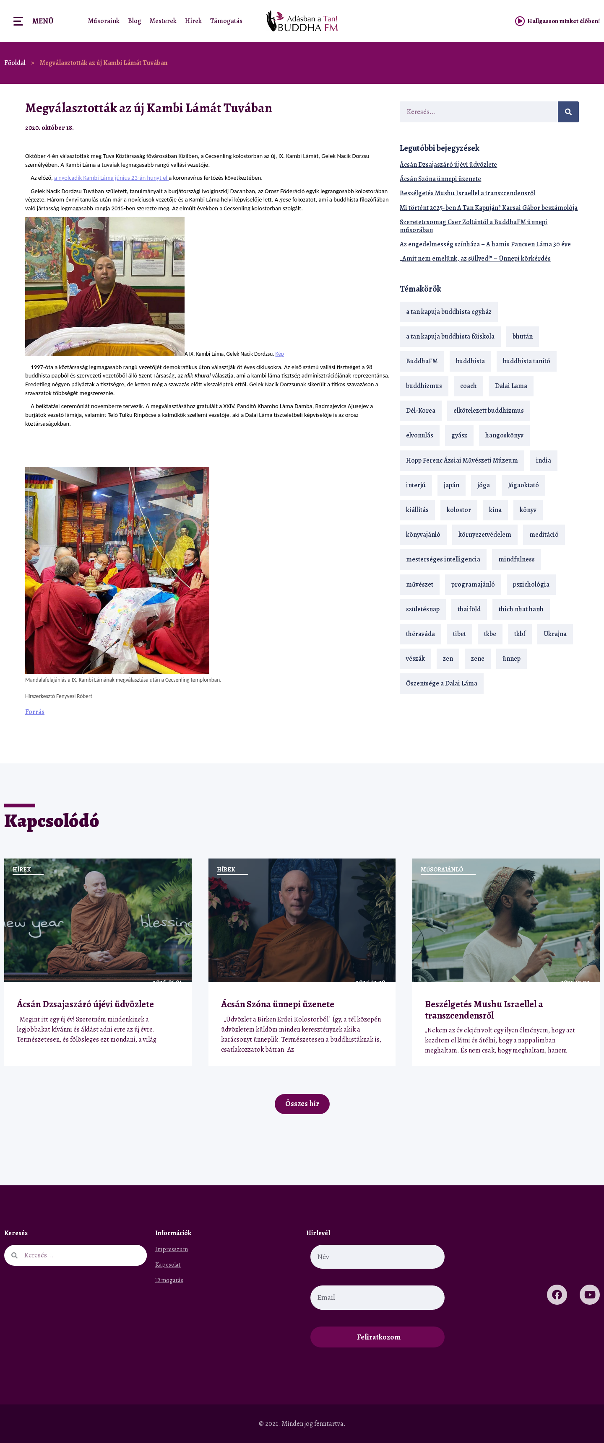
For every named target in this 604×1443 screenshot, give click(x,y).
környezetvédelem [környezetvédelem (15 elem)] (484, 534)
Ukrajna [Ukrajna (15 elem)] (555, 634)
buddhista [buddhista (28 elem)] (470, 361)
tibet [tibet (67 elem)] (459, 634)
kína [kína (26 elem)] (495, 510)
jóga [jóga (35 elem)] (483, 485)
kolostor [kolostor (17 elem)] (459, 510)
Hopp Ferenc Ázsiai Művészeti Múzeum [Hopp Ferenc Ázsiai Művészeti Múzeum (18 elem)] (462, 460)
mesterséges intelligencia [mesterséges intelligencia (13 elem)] (443, 559)
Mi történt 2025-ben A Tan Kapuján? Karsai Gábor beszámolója (489, 207)
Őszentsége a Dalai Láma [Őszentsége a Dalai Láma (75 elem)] (441, 683)
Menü (42, 21)
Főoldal (15, 62)
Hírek (193, 21)
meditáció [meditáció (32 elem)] (544, 534)
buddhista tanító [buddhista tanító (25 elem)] (526, 361)
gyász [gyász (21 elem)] (459, 435)
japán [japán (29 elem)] (451, 485)
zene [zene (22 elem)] (477, 658)
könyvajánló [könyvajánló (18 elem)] (423, 534)
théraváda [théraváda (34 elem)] (420, 634)
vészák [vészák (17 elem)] (415, 658)
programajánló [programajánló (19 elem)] (473, 584)
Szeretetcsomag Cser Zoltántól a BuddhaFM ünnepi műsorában (473, 226)
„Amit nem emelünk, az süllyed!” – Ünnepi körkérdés (475, 258)
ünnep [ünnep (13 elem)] (511, 658)
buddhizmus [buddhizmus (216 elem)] (424, 385)
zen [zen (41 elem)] (448, 658)
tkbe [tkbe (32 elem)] (490, 634)
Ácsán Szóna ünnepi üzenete (440, 179)
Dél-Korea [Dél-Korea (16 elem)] (420, 410)
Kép (280, 353)
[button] (363, 127)
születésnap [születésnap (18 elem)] (423, 609)
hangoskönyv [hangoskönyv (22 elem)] (504, 435)
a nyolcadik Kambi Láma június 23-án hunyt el (111, 177)
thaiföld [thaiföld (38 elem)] (469, 609)
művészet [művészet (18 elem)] (419, 584)
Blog (134, 21)
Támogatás (226, 21)
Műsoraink (104, 21)
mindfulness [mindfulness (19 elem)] (516, 559)
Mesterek (163, 21)
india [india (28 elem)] (543, 460)
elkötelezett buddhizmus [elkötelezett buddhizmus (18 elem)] (488, 410)
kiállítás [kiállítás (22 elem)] (417, 510)
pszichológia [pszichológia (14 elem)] (531, 584)
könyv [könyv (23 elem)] (528, 510)
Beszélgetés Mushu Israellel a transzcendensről (467, 193)
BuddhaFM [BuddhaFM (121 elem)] (422, 361)
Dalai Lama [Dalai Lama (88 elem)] (511, 385)
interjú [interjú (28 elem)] (416, 485)
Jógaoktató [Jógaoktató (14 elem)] (523, 485)
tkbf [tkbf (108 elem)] (520, 634)
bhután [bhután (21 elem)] (523, 336)
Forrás (34, 711)
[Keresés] (568, 111)
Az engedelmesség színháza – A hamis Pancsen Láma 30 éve (485, 244)
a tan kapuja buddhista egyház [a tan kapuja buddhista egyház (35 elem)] (449, 311)
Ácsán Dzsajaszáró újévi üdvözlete (448, 164)
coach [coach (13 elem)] (468, 385)
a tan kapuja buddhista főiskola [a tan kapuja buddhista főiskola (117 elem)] (450, 336)
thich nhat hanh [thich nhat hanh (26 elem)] (521, 609)
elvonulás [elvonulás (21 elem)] (419, 435)
